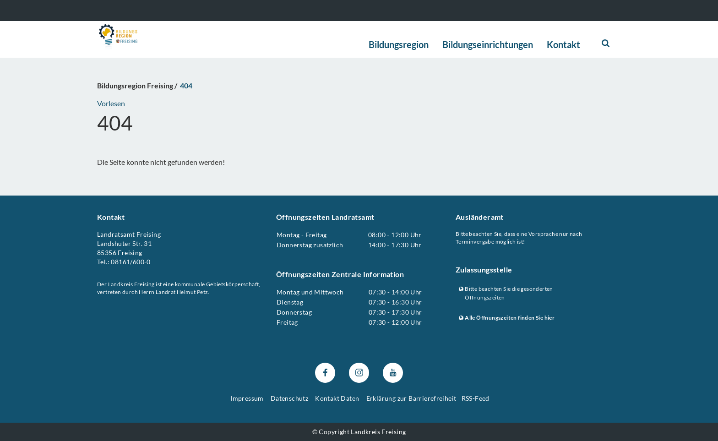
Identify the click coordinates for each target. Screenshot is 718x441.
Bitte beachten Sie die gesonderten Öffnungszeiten (506, 293)
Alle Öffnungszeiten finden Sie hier (507, 317)
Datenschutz (289, 398)
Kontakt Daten (337, 398)
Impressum (247, 398)
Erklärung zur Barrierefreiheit (411, 398)
